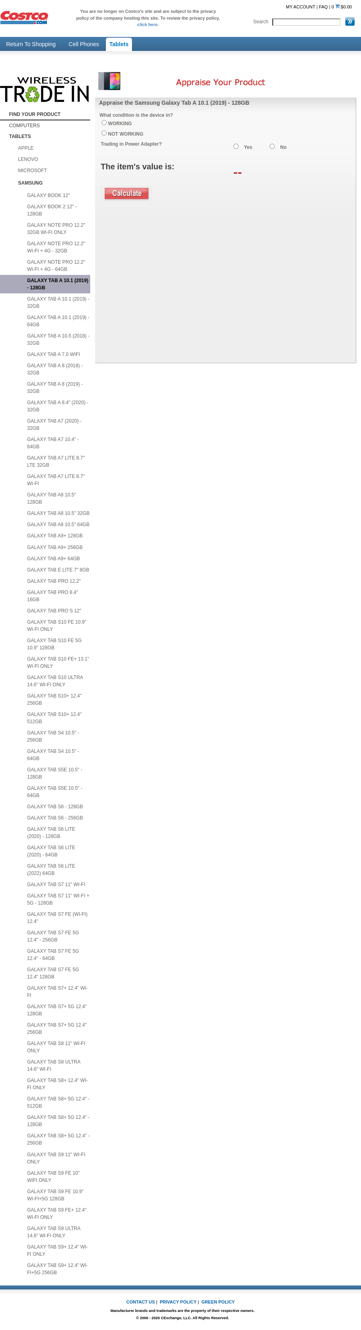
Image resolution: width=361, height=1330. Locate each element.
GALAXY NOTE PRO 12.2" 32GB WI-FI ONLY (56, 228)
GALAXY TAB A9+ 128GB (55, 536)
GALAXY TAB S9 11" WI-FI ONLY (56, 1158)
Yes (248, 147)
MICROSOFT (32, 170)
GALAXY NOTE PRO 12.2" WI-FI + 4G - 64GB (56, 265)
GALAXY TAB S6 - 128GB (55, 806)
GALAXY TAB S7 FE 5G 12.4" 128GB (53, 973)
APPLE (26, 148)
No (283, 147)
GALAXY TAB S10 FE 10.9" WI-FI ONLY (57, 625)
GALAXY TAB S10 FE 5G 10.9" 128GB (54, 644)
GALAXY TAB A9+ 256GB (55, 547)
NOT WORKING (125, 134)
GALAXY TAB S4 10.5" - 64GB (53, 754)
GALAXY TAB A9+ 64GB (53, 558)
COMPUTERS (24, 125)
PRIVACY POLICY (178, 1301)
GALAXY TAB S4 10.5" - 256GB (53, 736)
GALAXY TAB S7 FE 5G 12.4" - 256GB (53, 936)
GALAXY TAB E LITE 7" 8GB (58, 570)
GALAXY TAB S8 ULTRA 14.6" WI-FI (54, 1065)
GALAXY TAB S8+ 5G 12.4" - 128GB (58, 1120)
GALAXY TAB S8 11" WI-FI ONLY (56, 1047)
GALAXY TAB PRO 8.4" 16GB (52, 596)
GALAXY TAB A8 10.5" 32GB (58, 513)
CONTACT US (140, 1301)
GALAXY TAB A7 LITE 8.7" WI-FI (56, 480)
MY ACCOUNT (300, 6)
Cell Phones (84, 44)
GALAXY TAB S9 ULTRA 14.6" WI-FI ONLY (54, 1232)
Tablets (119, 44)
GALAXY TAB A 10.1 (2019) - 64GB (58, 321)
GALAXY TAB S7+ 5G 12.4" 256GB (57, 1028)
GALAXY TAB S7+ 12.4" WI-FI (57, 991)
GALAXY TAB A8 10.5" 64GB (58, 524)
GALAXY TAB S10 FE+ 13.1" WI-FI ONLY (58, 662)
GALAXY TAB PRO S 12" (54, 611)
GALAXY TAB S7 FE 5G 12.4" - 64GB (53, 954)
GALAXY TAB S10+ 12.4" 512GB (54, 718)
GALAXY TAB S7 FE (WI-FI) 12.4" (57, 917)
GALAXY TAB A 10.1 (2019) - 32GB (58, 302)
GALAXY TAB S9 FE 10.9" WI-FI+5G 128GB (55, 1195)
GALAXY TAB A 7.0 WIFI (53, 354)
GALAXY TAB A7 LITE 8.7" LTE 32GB (56, 461)
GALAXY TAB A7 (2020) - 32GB (54, 424)
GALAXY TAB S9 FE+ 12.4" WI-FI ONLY (57, 1213)
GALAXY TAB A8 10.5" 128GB (51, 498)
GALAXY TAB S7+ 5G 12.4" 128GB (57, 1010)
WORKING (120, 123)
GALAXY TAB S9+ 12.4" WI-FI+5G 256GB (57, 1269)
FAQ (323, 6)
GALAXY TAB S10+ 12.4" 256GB (54, 699)
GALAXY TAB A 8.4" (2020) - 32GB (58, 406)
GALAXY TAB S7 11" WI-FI (56, 884)
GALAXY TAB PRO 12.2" (54, 581)
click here (147, 24)
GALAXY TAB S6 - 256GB (55, 818)
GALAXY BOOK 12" (48, 195)
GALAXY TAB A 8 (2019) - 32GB (55, 387)
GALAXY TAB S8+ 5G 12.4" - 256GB (58, 1139)
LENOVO (28, 159)
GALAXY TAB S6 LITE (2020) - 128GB (51, 832)
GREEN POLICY (218, 1301)
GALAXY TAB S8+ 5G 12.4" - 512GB (58, 1102)
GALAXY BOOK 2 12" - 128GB (52, 210)
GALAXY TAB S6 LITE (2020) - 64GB (51, 851)
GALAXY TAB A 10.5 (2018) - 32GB (58, 339)
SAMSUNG (30, 183)
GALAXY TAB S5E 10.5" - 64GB (55, 791)
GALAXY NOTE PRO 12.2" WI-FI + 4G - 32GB (56, 247)
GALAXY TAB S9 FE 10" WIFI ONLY (53, 1176)
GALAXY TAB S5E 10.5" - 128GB (55, 773)
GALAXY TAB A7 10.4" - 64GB (53, 443)
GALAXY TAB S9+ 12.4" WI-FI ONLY (57, 1250)
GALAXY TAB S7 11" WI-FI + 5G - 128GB (58, 899)
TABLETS (20, 136)
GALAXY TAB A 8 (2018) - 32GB (55, 369)
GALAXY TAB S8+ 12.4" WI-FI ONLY (57, 1084)
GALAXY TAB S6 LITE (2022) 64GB (51, 869)
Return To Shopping (31, 44)
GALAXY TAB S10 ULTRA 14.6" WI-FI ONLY (55, 681)
